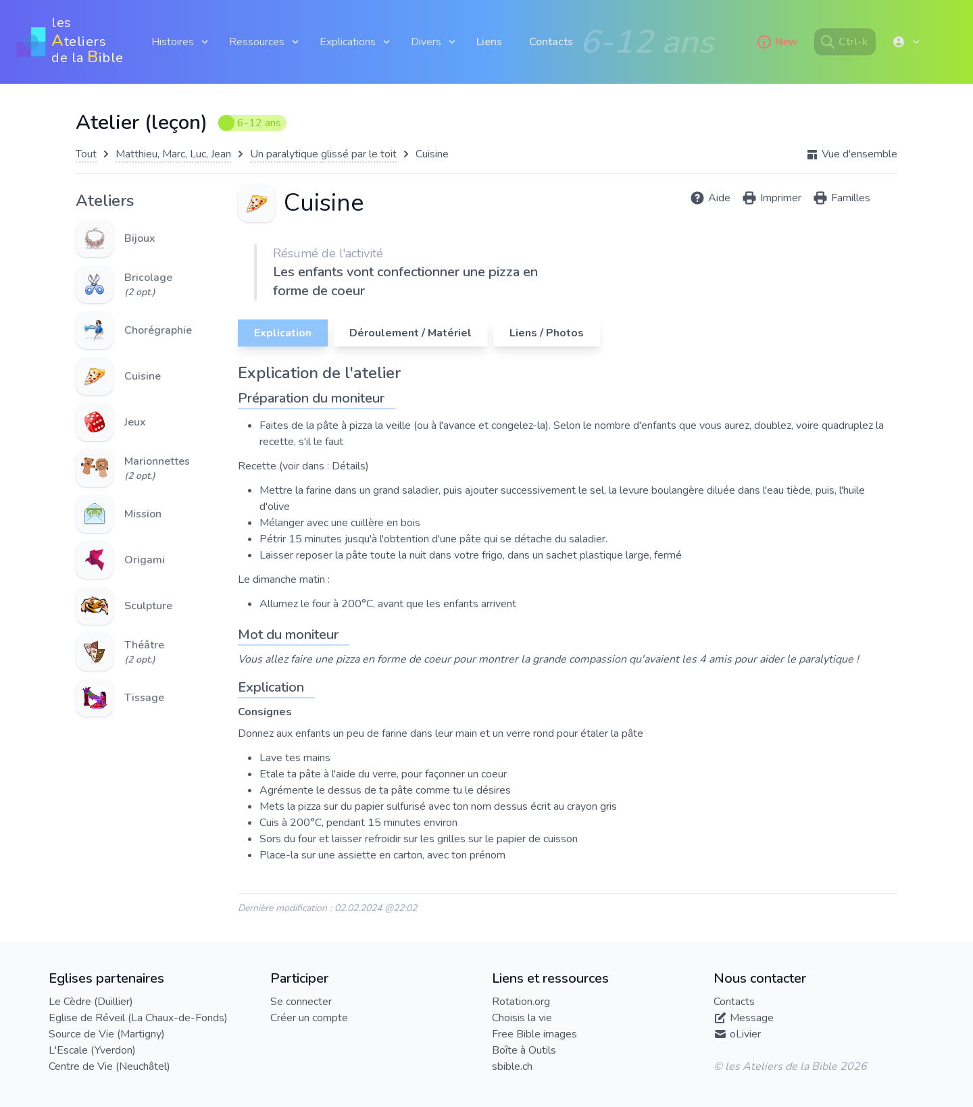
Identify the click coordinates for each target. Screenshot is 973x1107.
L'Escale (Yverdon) (92, 1050)
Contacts (551, 41)
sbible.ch (512, 1066)
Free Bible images (534, 1034)
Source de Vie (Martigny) (107, 1034)
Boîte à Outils (524, 1050)
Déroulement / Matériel (410, 333)
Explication (282, 333)
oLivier (745, 1034)
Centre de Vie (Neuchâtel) (109, 1066)
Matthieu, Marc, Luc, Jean (173, 154)
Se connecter (301, 1001)
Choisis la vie (522, 1017)
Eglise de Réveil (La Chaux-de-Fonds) (138, 1017)
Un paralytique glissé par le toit (323, 154)
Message (752, 1017)
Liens (489, 41)
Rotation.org (521, 1001)
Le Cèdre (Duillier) (91, 1001)
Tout (86, 154)
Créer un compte (309, 1017)
